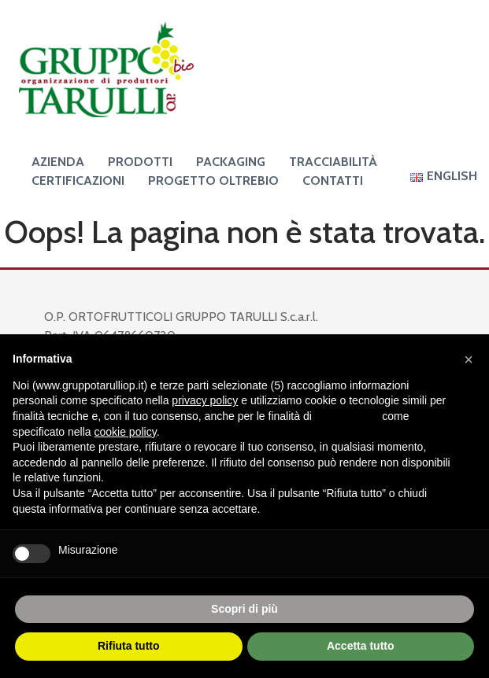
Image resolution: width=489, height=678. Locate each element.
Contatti (332, 180)
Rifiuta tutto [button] (129, 645)
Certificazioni (77, 180)
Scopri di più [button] (244, 608)
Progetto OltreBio (213, 180)
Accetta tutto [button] (361, 645)
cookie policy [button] (125, 432)
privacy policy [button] (205, 400)
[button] (468, 359)
